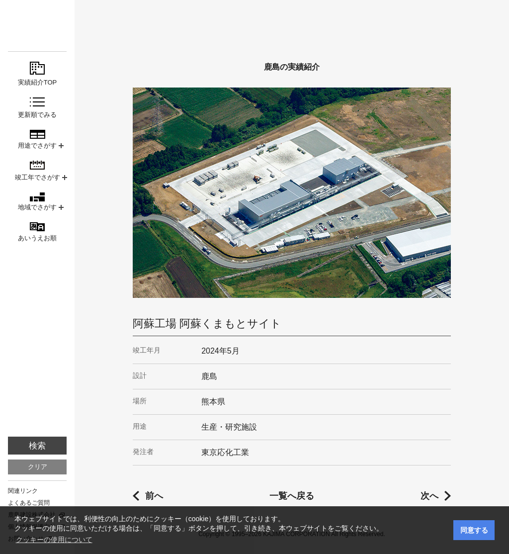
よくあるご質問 (29, 503)
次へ (429, 496)
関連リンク (23, 491)
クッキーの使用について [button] (54, 540)
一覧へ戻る (291, 496)
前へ (154, 496)
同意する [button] (474, 530)
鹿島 (37, 25)
